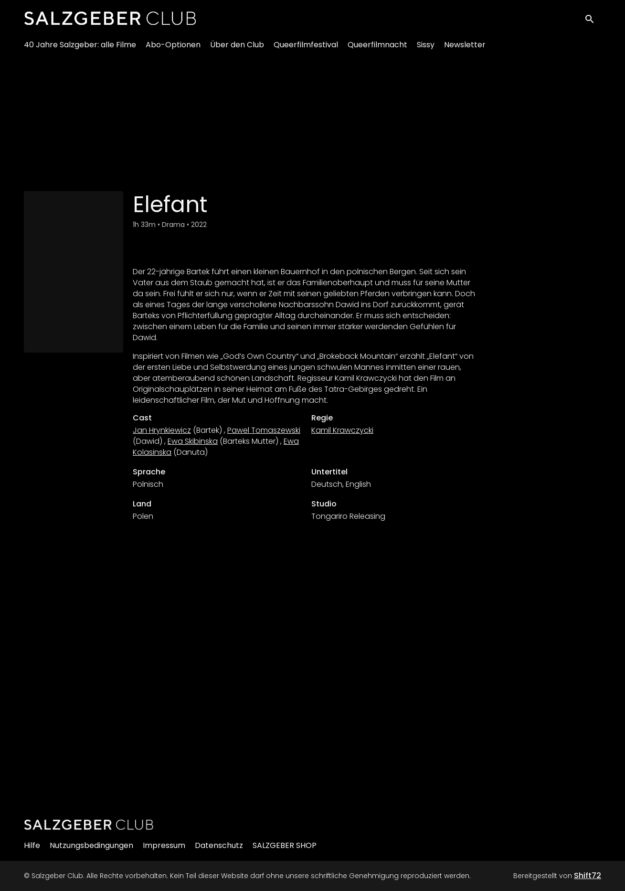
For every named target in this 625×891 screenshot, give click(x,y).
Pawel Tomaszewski (263, 430)
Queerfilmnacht (377, 48)
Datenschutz (219, 845)
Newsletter (465, 48)
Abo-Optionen (173, 48)
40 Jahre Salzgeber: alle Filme (80, 48)
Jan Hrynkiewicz (162, 430)
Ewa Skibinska (193, 441)
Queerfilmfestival (306, 48)
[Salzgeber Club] (89, 824)
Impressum (164, 845)
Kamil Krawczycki (342, 430)
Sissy (425, 48)
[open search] (592, 20)
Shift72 (587, 875)
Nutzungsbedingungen (91, 845)
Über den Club (237, 48)
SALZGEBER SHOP (285, 845)
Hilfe (32, 845)
